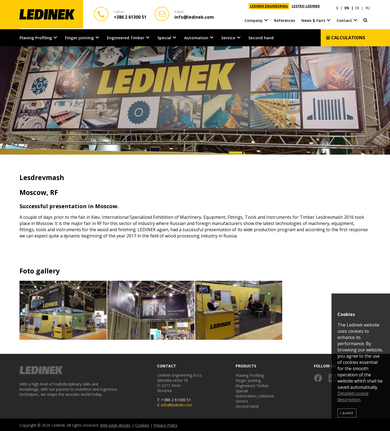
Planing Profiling (36, 37)
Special (164, 37)
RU (368, 6)
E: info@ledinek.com (174, 404)
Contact (344, 18)
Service (228, 37)
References (284, 18)
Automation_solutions (255, 395)
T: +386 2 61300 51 (174, 398)
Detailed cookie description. (353, 396)
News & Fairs (313, 18)
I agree (346, 413)
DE (357, 6)
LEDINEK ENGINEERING (269, 6)
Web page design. (115, 424)
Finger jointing (79, 37)
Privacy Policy (165, 424)
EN (346, 6)
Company (254, 18)
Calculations (345, 37)
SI (337, 6)
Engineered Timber (125, 37)
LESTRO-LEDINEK (306, 6)
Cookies (142, 424)
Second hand (261, 37)
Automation (196, 37)
